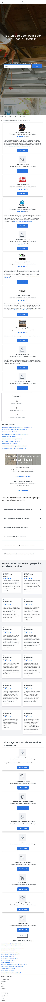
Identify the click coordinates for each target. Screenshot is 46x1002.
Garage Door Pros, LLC (22, 184)
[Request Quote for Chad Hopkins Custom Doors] (22, 388)
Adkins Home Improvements (23, 862)
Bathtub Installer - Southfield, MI (8, 960)
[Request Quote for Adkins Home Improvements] (23, 869)
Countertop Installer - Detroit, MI (8, 968)
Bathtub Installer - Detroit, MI (7, 956)
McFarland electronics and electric (23, 801)
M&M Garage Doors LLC (23, 239)
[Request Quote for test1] (23, 848)
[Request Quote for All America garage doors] (22, 340)
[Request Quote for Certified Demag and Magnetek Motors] (23, 828)
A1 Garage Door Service (23, 132)
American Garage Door (23, 354)
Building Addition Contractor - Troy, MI (9, 952)
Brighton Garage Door (23, 757)
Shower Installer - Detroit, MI (7, 962)
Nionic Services (23, 923)
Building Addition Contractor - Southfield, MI (11, 972)
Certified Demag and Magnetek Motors (23, 821)
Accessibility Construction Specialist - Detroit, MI (12, 946)
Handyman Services (23, 164)
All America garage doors (22, 328)
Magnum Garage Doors (23, 262)
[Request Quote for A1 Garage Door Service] (22, 150)
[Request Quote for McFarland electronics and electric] (23, 808)
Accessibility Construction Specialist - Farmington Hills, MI (14, 964)
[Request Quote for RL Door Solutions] (22, 226)
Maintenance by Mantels (23, 781)
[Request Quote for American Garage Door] (22, 367)
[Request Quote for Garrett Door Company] (22, 314)
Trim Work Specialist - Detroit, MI (8, 950)
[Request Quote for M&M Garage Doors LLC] (22, 248)
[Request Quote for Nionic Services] (23, 930)
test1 (23, 842)
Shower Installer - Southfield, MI (8, 970)
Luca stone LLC (23, 882)
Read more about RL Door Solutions (22, 221)
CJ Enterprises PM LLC (23, 903)
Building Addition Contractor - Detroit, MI (10, 954)
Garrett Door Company (23, 295)
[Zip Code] (17, 66)
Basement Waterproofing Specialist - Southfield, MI (12, 948)
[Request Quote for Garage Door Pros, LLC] (22, 193)
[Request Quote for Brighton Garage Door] (23, 767)
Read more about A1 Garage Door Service (22, 146)
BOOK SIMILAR (22, 936)
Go (37, 66)
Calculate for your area (23, 476)
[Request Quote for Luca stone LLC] (23, 889)
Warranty (3, 981)
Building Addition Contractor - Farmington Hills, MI (12, 966)
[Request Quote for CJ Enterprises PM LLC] (23, 909)
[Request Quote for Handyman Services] (22, 171)
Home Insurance (5, 979)
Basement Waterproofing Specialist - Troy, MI (11, 943)
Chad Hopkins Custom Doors (22, 381)
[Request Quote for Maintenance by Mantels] (23, 788)
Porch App (3, 988)
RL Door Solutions (22, 207)
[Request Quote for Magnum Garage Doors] (22, 282)
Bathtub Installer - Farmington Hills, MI (9, 958)
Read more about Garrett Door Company (24, 309)
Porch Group (4, 996)
